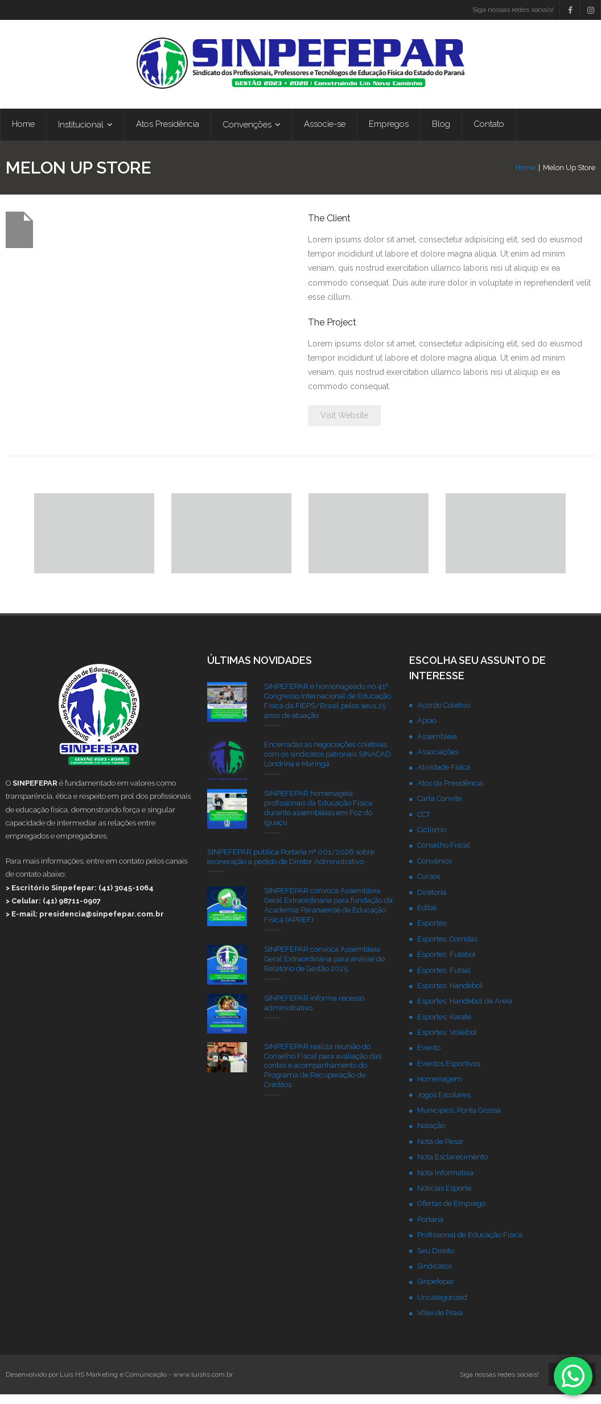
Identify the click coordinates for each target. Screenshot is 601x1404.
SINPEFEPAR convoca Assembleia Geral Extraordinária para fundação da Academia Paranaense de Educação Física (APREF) (328, 915)
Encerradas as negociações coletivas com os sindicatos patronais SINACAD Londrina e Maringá (327, 764)
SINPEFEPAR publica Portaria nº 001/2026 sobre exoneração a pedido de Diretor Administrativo (290, 866)
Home (525, 176)
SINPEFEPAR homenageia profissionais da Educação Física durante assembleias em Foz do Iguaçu (318, 817)
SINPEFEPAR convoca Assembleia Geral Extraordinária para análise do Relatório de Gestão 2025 (324, 968)
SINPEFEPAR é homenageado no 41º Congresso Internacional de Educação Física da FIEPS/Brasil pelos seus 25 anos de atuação (327, 710)
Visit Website (344, 425)
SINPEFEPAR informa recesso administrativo (314, 1012)
